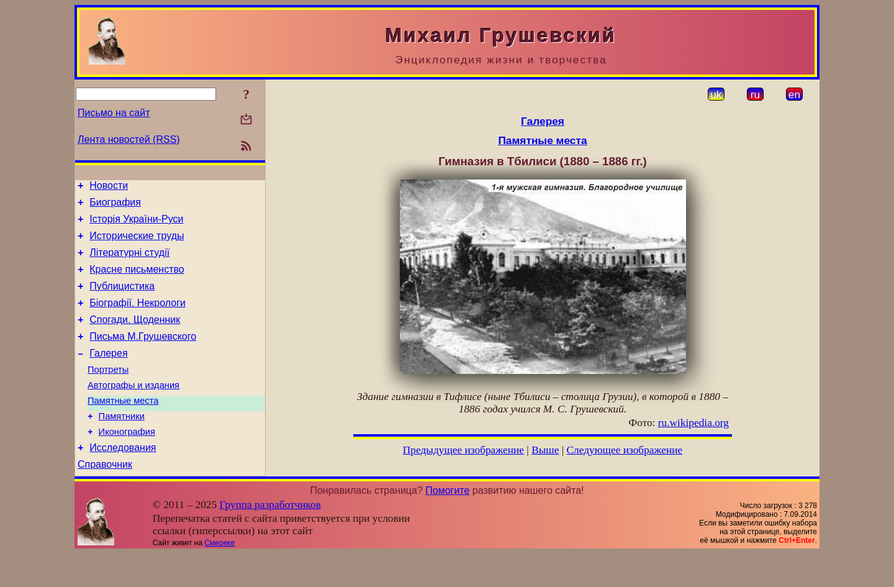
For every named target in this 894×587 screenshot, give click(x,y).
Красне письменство (136, 280)
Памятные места (123, 427)
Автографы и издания (133, 409)
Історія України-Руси (136, 224)
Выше (545, 450)
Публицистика (122, 299)
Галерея (108, 373)
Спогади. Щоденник (134, 336)
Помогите (447, 524)
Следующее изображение (625, 450)
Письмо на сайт (114, 112)
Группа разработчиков (270, 538)
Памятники (122, 444)
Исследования (122, 479)
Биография (115, 206)
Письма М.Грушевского (142, 355)
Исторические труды (136, 243)
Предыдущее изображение (463, 450)
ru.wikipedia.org (693, 423)
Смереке (219, 576)
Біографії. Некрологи (137, 317)
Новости (108, 187)
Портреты (108, 392)
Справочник (105, 498)
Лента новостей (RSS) (129, 139)
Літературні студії (129, 262)
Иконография (127, 461)
